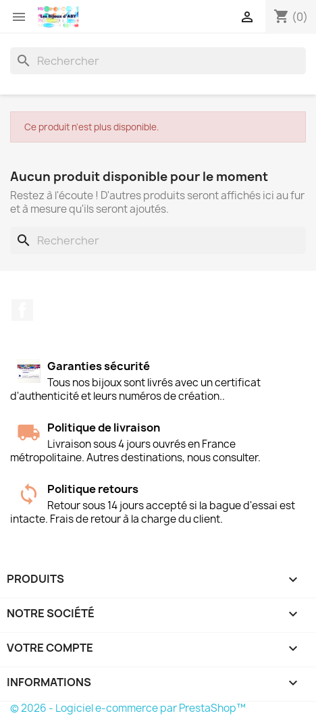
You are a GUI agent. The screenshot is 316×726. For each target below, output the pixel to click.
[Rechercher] (158, 60)
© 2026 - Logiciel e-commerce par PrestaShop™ (128, 708)
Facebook (22, 310)
